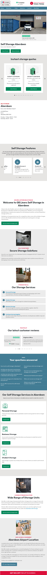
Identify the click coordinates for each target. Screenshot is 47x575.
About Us (22, 8)
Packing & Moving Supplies (13, 314)
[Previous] (2, 78)
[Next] (44, 78)
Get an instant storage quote (10, 223)
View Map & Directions (9, 564)
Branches (9, 8)
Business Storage (10, 306)
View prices (13, 89)
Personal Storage (11, 292)
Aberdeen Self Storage (32, 508)
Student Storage (10, 300)
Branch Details (15, 51)
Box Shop (36, 8)
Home (2, 8)
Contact (29, 8)
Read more (6, 419)
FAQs (16, 8)
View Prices (5, 51)
